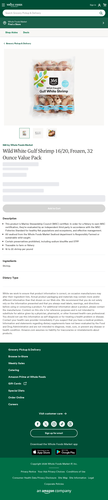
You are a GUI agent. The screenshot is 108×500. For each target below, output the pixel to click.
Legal (91, 477)
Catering (13, 370)
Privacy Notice (28, 471)
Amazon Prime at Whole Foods (27, 377)
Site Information (77, 477)
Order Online (16, 397)
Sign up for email (54, 433)
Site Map (63, 477)
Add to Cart (54, 208)
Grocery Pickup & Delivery (24, 349)
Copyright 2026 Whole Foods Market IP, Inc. (54, 463)
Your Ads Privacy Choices (51, 471)
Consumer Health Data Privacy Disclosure (34, 477)
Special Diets (16, 390)
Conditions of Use (75, 471)
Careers (13, 404)
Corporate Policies (54, 483)
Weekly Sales (16, 363)
